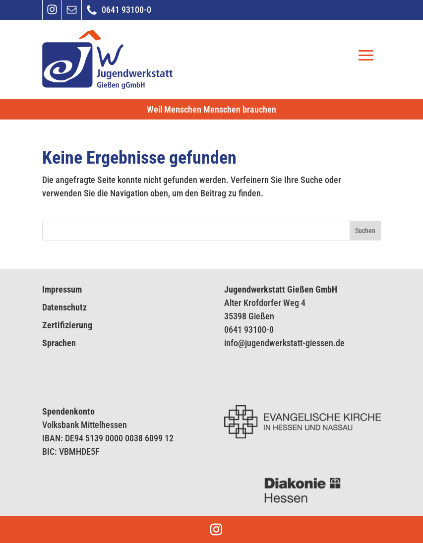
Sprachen (59, 343)
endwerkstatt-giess (290, 343)
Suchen (365, 231)
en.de (334, 343)
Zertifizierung (67, 325)
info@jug (240, 343)
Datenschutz (64, 307)
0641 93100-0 (249, 329)
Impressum (62, 289)
